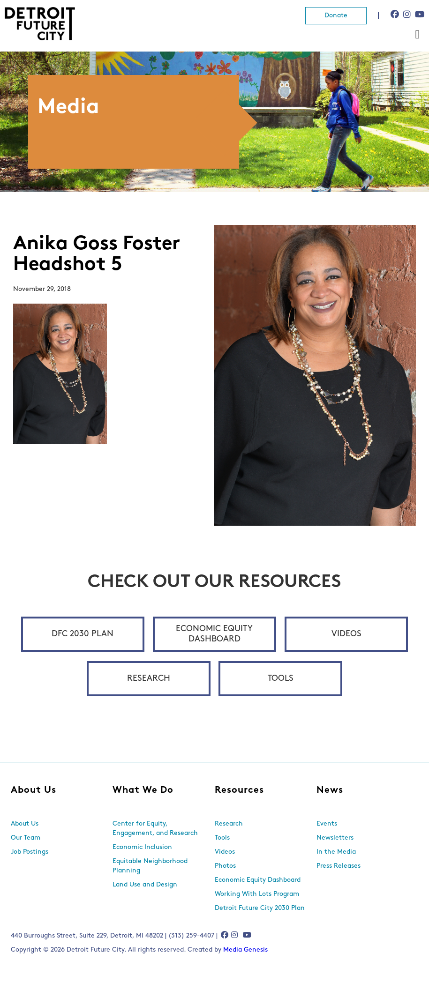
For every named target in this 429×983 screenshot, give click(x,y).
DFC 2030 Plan (82, 634)
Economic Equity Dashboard (214, 634)
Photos (225, 866)
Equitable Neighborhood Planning (150, 866)
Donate (335, 15)
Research (148, 678)
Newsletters (335, 838)
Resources (239, 790)
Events (326, 823)
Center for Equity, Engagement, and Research (155, 828)
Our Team (25, 838)
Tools (281, 678)
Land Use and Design (145, 884)
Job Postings (29, 852)
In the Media (336, 852)
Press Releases (338, 866)
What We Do (143, 790)
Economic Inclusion (142, 847)
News (329, 790)
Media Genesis (245, 949)
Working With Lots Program (257, 894)
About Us (33, 790)
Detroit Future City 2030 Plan (260, 908)
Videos (346, 634)
